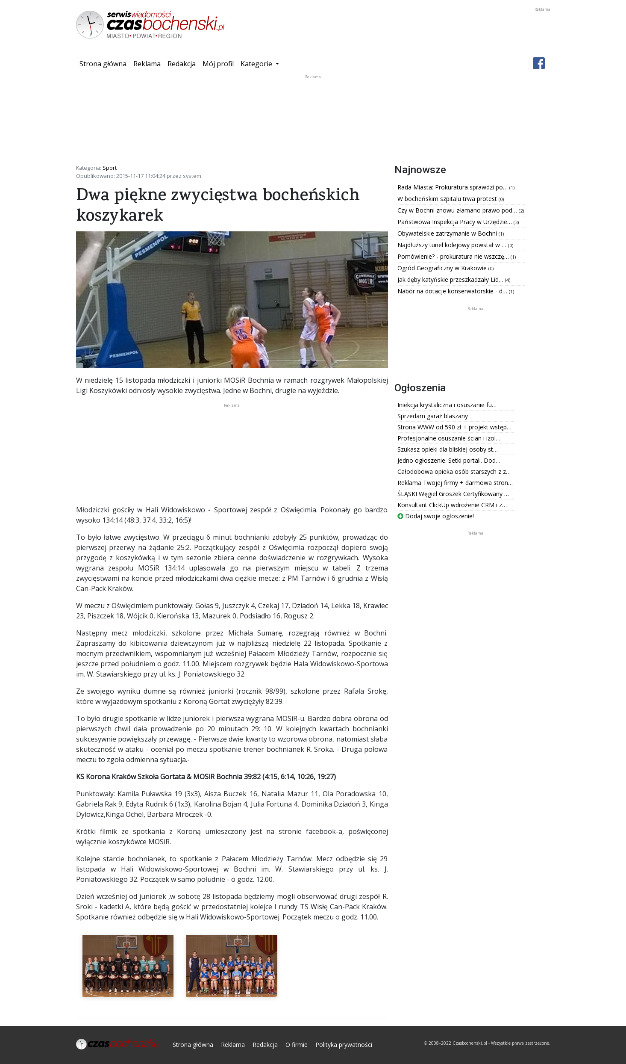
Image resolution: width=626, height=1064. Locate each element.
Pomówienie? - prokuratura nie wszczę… (454, 256)
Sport (110, 167)
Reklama (147, 63)
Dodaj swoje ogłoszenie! (435, 516)
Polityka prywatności (343, 1044)
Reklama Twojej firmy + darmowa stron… (455, 483)
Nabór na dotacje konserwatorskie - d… (453, 291)
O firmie (296, 1044)
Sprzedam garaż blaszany (432, 416)
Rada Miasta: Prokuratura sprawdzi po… (453, 187)
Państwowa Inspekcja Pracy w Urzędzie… (455, 222)
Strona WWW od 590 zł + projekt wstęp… (454, 427)
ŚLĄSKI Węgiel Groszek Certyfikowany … (453, 494)
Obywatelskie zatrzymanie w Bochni (448, 233)
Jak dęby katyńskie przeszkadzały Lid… (451, 279)
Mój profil (218, 63)
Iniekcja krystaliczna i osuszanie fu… (447, 405)
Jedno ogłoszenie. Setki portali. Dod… (448, 460)
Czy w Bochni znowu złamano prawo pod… (458, 210)
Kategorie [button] (257, 63)
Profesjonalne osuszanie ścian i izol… (448, 438)
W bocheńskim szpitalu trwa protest (448, 199)
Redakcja (182, 63)
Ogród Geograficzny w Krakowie (442, 268)
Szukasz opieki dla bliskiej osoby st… (447, 449)
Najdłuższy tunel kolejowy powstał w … (452, 245)
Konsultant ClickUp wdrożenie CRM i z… (452, 505)
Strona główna (104, 63)
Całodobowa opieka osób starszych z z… (454, 471)
